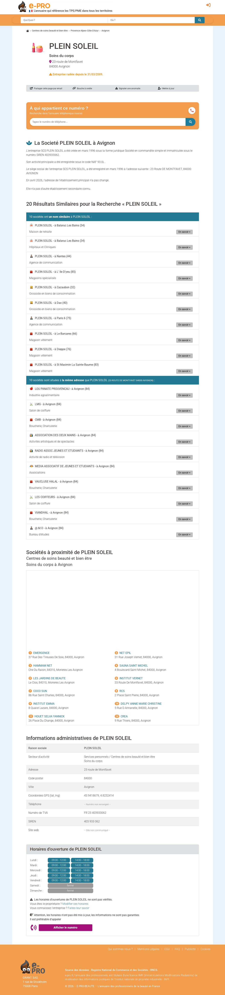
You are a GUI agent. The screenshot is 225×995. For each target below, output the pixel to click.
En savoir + (184, 231)
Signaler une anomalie (127, 88)
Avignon (105, 30)
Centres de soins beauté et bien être (50, 30)
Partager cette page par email (46, 88)
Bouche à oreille (82, 88)
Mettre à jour (166, 88)
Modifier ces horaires (75, 903)
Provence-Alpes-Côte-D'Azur (84, 30)
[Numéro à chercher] (108, 122)
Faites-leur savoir (78, 908)
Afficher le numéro (65, 927)
